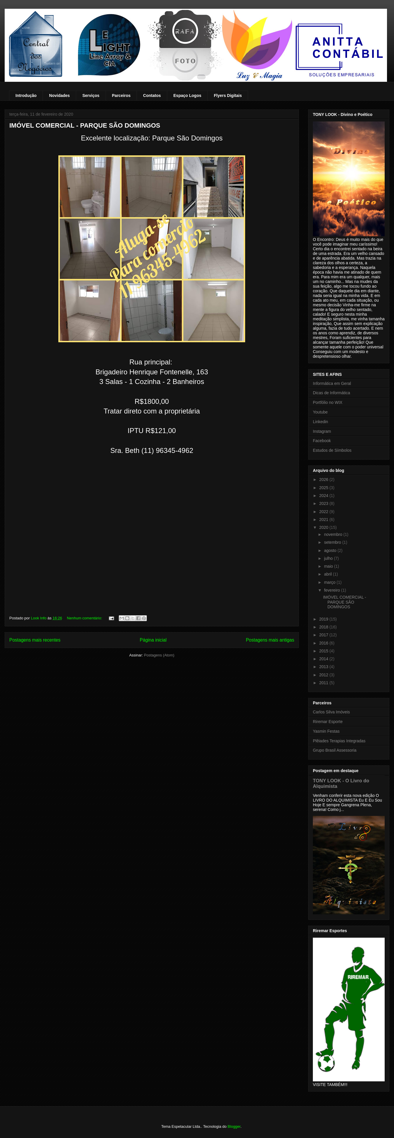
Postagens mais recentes (34, 639)
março (330, 582)
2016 (324, 643)
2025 (324, 487)
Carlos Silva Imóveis (331, 712)
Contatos (152, 95)
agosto (330, 550)
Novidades (59, 95)
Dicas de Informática (331, 392)
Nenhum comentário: (85, 618)
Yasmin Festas (326, 731)
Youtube (320, 412)
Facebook (322, 440)
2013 (324, 666)
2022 (324, 511)
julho (329, 558)
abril (328, 574)
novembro (333, 534)
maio (329, 566)
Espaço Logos (187, 95)
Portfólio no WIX (327, 402)
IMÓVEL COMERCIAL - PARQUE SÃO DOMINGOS (84, 125)
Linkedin (320, 421)
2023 (324, 503)
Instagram (322, 431)
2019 (324, 619)
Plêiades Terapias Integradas (339, 741)
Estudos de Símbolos (332, 450)
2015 (324, 651)
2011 (324, 682)
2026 (324, 479)
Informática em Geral (332, 383)
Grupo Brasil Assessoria (334, 750)
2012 (324, 675)
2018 (324, 627)
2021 (324, 519)
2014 (324, 658)
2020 (324, 527)
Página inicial (153, 639)
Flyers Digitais (228, 95)
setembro (333, 542)
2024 (324, 495)
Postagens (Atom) (159, 655)
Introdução (25, 95)
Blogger (234, 1126)
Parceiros (121, 95)
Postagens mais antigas (270, 639)
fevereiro (332, 590)
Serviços (90, 95)
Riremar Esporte (328, 721)
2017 (324, 635)
